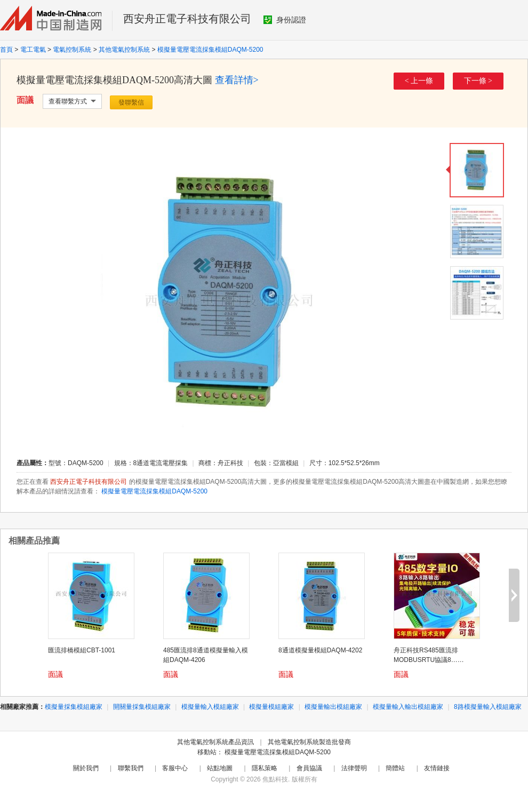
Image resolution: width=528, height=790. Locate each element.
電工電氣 (33, 49)
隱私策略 (264, 768)
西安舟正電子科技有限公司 (187, 19)
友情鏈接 (437, 768)
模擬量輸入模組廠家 (210, 707)
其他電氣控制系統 (124, 49)
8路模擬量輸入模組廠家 (488, 707)
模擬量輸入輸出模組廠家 (408, 707)
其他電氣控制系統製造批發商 (309, 742)
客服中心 (175, 768)
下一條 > (478, 81)
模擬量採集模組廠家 (73, 707)
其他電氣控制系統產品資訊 (215, 742)
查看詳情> (237, 80)
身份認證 (284, 19)
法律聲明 (354, 768)
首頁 (6, 49)
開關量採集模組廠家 (142, 707)
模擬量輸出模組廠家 (333, 707)
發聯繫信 (131, 102)
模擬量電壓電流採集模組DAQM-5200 (210, 49)
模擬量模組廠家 (271, 707)
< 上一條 (419, 81)
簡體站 (395, 768)
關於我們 (86, 768)
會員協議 (309, 768)
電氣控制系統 (72, 49)
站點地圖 (220, 768)
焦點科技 (275, 779)
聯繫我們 (130, 768)
